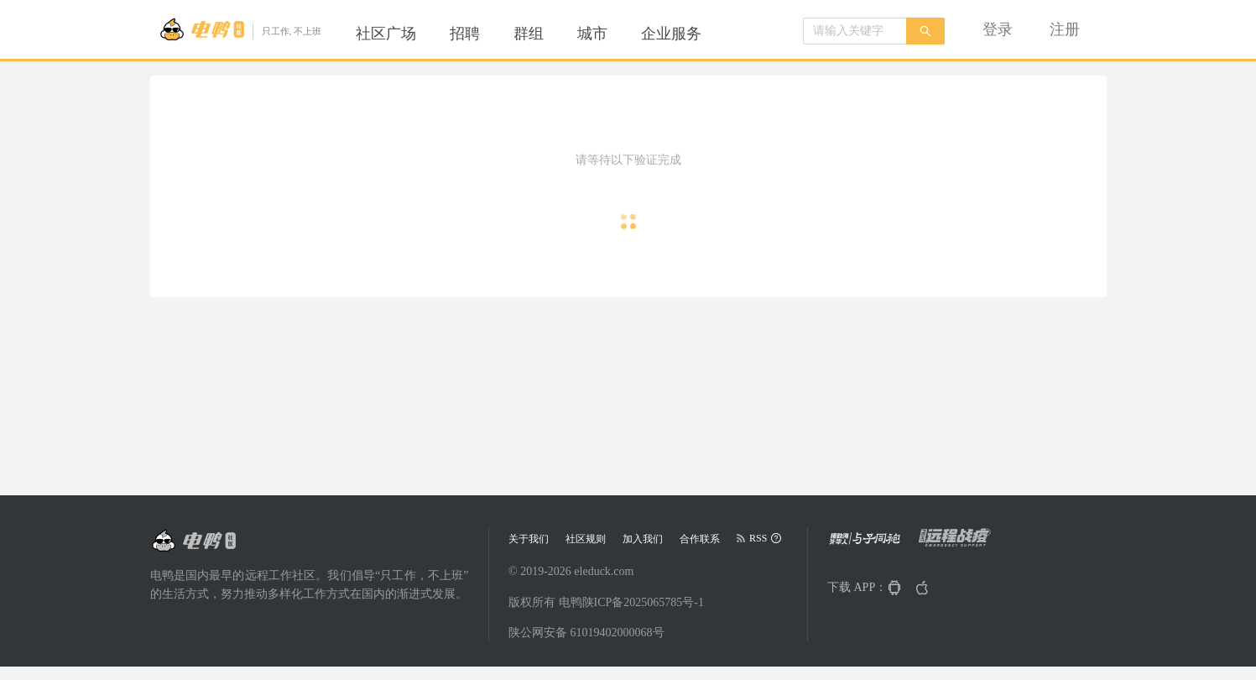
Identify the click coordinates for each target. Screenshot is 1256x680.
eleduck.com (603, 571)
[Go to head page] (240, 29)
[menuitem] (386, 33)
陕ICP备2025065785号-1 (643, 602)
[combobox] (855, 31)
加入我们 (643, 539)
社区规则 (585, 539)
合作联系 (700, 539)
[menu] (548, 33)
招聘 (465, 33)
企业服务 (671, 33)
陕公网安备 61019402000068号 (586, 632)
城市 (592, 33)
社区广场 (386, 33)
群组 (528, 33)
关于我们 (528, 539)
